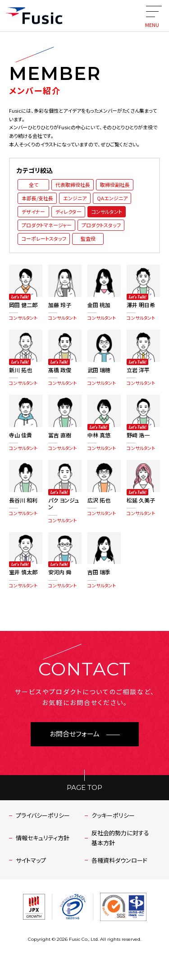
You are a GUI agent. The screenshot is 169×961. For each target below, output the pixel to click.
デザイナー (33, 211)
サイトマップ (31, 860)
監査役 (88, 238)
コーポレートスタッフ (44, 238)
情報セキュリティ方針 (42, 837)
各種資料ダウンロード (119, 860)
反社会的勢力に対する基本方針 (120, 838)
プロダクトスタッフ (101, 225)
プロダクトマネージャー (47, 225)
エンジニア (75, 198)
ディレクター (68, 211)
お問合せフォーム (75, 734)
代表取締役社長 (72, 184)
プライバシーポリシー (43, 815)
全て (33, 184)
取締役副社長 (115, 184)
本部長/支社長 (37, 198)
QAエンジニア (112, 198)
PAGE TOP (84, 787)
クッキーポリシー (113, 815)
